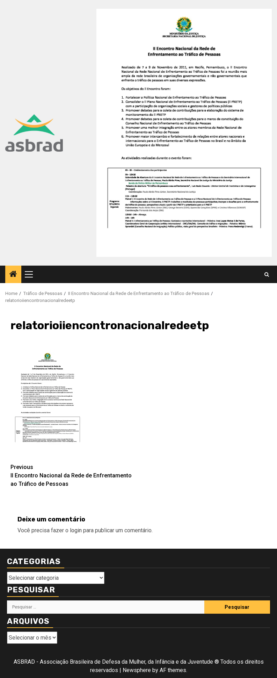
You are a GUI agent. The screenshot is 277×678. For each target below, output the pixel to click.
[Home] (13, 275)
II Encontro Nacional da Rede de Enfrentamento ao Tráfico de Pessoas (74, 475)
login (76, 530)
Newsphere (137, 670)
